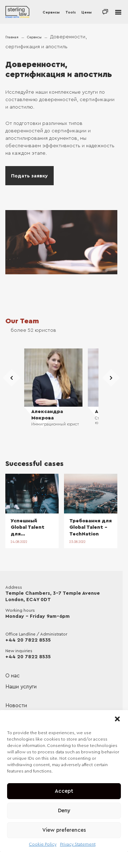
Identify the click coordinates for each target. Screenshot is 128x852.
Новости (16, 705)
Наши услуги (21, 686)
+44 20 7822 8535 (28, 640)
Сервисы (51, 12)
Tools (70, 12)
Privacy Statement (78, 844)
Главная (11, 37)
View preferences (64, 830)
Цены (86, 12)
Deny (64, 810)
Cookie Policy (43, 844)
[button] (117, 718)
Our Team (22, 321)
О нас (12, 675)
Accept (64, 791)
